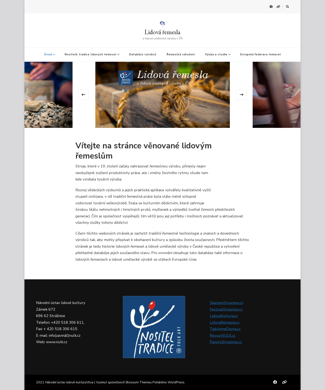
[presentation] (83, 95)
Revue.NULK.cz (222, 335)
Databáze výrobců (142, 54)
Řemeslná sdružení (181, 54)
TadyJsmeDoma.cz (225, 328)
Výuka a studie (216, 54)
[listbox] (162, 95)
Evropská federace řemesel (260, 54)
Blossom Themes (139, 382)
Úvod (48, 54)
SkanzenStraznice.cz (226, 302)
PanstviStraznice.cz (226, 341)
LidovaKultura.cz (224, 315)
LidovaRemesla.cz (224, 322)
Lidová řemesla (162, 32)
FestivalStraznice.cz (226, 309)
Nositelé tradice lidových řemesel (90, 54)
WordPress (176, 382)
